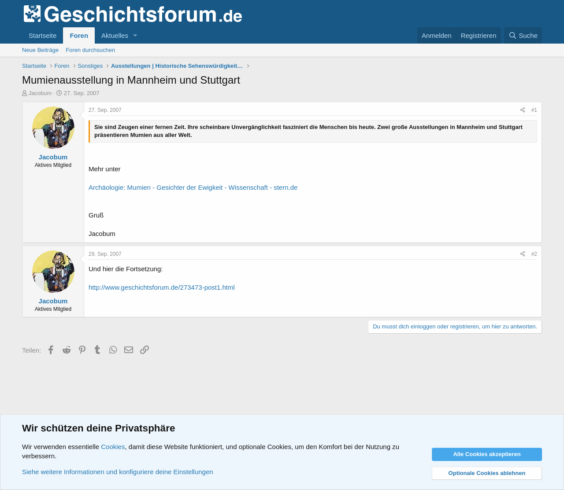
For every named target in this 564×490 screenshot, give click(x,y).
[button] (135, 35)
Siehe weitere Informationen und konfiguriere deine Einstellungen (117, 471)
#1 (534, 110)
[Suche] (523, 35)
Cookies (113, 446)
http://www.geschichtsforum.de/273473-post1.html (162, 287)
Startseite (42, 35)
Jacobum (40, 93)
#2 (534, 254)
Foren (79, 35)
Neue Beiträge (40, 50)
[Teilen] (522, 110)
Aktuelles (114, 35)
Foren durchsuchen (90, 50)
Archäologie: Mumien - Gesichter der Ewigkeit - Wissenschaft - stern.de (193, 187)
